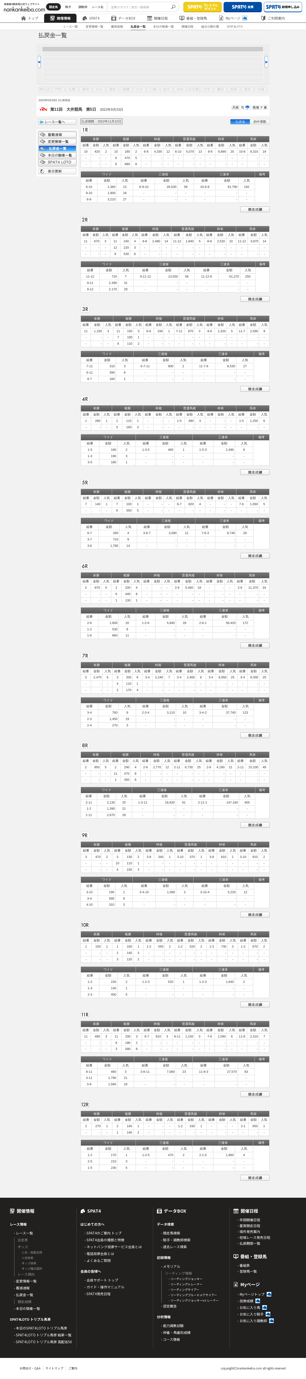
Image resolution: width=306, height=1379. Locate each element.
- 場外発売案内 (248, 1231)
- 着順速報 (22, 1287)
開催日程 (157, 18)
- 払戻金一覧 (23, 1294)
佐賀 (261, 90)
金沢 (166, 90)
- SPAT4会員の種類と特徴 (104, 1239)
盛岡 (85, 90)
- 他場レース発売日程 (253, 1237)
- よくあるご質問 (97, 1260)
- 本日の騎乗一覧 (27, 1308)
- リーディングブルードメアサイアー (193, 1295)
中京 (207, 90)
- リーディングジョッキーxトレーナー (194, 1300)
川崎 (153, 90)
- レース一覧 (23, 1233)
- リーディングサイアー (184, 1289)
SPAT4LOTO (235, 26)
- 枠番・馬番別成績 (176, 1332)
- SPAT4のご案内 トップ (103, 1233)
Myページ (233, 18)
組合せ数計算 (210, 26)
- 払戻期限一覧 (248, 1243)
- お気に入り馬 (248, 1307)
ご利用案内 (273, 18)
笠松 (180, 90)
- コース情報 (170, 1339)
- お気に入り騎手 (250, 1314)
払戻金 (240, 121)
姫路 (234, 90)
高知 (247, 90)
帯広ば (45, 90)
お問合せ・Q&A (30, 1368)
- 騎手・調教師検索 (176, 1239)
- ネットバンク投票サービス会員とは (113, 1246)
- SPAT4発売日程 (97, 1293)
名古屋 (193, 90)
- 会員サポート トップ (101, 1280)
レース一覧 (70, 26)
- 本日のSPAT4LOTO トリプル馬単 (40, 1328)
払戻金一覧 (138, 26)
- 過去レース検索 (174, 1246)
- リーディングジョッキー (186, 1279)
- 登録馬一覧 (247, 1271)
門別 (58, 90)
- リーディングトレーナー (186, 1284)
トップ (29, 18)
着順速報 (117, 26)
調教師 (82, 7)
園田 (220, 90)
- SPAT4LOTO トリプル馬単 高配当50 (43, 1341)
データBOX (123, 18)
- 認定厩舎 (169, 1306)
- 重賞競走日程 (248, 1225)
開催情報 (60, 18)
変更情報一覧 (94, 26)
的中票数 (260, 121)
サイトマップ (54, 1368)
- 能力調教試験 (172, 1325)
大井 (139, 90)
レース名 (97, 7)
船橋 (126, 90)
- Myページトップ (251, 1294)
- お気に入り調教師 (252, 1320)
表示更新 (57, 171)
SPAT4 (91, 18)
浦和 (112, 90)
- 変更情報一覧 (25, 1281)
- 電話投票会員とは (99, 1253)
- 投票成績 (245, 1300)
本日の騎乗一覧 (163, 26)
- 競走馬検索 (170, 1233)
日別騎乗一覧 (57, 155)
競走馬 (53, 7)
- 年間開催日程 (248, 1219)
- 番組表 (243, 1265)
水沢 (99, 90)
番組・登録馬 (193, 18)
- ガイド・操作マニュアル (104, 1286)
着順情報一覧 (57, 135)
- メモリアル (170, 1266)
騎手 (68, 7)
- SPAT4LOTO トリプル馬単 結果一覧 (42, 1334)
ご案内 (72, 1368)
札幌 (72, 90)
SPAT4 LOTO (57, 162)
